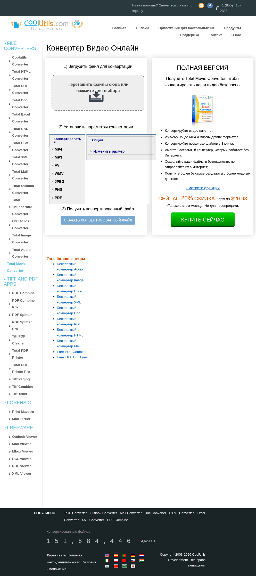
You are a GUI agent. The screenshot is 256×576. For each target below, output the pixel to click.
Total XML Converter (20, 160)
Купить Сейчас (202, 220)
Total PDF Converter (20, 89)
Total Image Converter (21, 238)
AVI (57, 165)
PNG (58, 189)
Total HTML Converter (21, 75)
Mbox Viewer (22, 451)
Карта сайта (56, 555)
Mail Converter (131, 513)
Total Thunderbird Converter (22, 207)
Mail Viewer (21, 444)
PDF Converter (75, 513)
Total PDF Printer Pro (21, 368)
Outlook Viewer (24, 437)
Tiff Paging (21, 379)
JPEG (59, 181)
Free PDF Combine (72, 352)
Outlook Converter (103, 513)
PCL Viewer (21, 459)
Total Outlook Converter (23, 189)
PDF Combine (23, 293)
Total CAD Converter (20, 132)
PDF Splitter (22, 315)
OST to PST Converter (21, 224)
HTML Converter (181, 513)
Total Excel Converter (21, 117)
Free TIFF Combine (72, 357)
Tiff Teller (19, 394)
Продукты (232, 28)
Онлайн (142, 28)
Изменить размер (109, 151)
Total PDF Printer (20, 354)
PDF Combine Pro (23, 304)
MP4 (58, 149)
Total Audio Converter (21, 253)
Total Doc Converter (20, 103)
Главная (119, 28)
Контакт (215, 35)
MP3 (58, 157)
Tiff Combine (22, 387)
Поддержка (189, 35)
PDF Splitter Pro (22, 325)
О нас (236, 35)
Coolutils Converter (20, 60)
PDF (58, 198)
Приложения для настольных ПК (186, 28)
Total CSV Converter (20, 146)
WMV (59, 173)
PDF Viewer (21, 466)
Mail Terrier (21, 419)
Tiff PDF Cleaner (18, 339)
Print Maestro (23, 412)
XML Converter (93, 520)
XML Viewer (21, 473)
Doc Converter (155, 513)
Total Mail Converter (20, 175)
